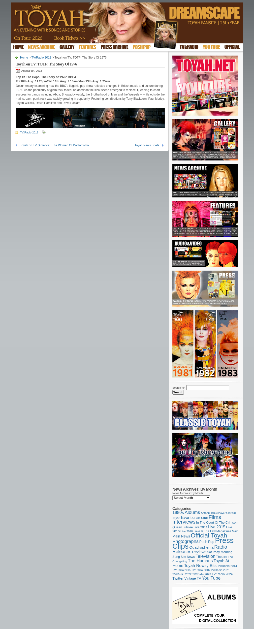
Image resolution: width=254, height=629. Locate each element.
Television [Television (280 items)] (205, 556)
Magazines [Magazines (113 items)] (223, 531)
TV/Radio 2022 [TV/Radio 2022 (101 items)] (181, 574)
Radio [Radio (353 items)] (220, 547)
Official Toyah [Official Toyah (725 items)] (209, 535)
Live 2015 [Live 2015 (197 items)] (216, 527)
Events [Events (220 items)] (187, 517)
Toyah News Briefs (147, 145)
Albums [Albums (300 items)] (192, 512)
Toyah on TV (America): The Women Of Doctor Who (54, 145)
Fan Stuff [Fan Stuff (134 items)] (201, 518)
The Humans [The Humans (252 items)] (200, 560)
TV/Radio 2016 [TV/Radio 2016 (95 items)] (200, 569)
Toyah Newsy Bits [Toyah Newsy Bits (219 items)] (200, 565)
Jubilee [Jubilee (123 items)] (188, 527)
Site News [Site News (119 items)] (188, 557)
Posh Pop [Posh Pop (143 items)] (206, 542)
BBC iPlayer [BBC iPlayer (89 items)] (218, 512)
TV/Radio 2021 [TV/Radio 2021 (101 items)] (219, 569)
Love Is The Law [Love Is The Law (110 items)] (204, 531)
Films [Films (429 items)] (215, 517)
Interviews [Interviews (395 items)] (183, 522)
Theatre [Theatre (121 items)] (221, 557)
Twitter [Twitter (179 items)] (178, 578)
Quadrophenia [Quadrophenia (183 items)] (201, 547)
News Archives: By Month (187, 493)
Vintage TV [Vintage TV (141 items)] (192, 578)
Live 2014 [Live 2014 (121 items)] (201, 527)
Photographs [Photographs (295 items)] (185, 541)
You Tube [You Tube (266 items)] (211, 578)
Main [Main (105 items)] (235, 531)
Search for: (179, 387)
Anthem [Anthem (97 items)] (206, 512)
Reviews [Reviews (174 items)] (199, 552)
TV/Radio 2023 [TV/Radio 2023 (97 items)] (201, 574)
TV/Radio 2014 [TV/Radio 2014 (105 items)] (227, 566)
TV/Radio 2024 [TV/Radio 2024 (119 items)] (222, 574)
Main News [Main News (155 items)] (181, 536)
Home (24, 57)
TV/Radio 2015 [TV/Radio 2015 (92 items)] (181, 569)
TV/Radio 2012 (41, 57)
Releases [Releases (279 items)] (181, 551)
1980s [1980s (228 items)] (178, 512)
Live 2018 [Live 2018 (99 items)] (187, 531)
